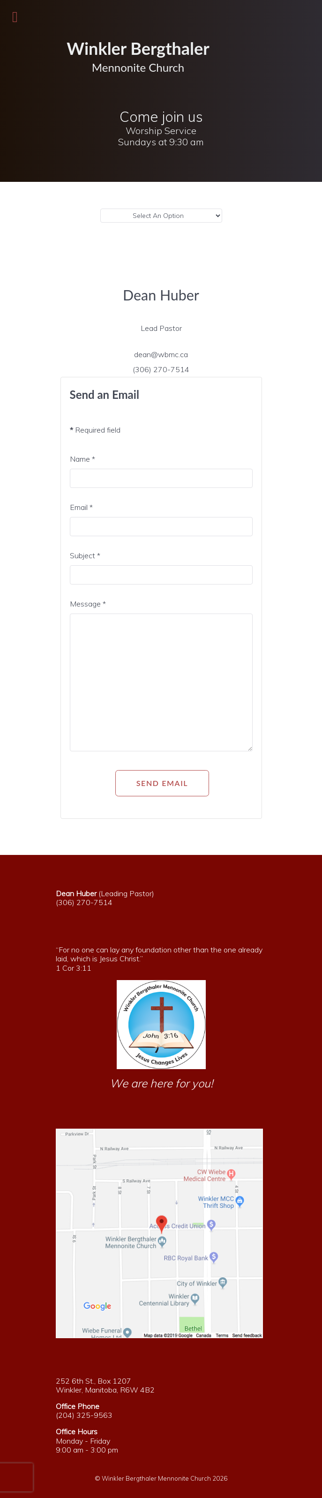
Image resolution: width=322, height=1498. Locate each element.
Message (88, 603)
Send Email (162, 783)
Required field (95, 429)
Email (81, 507)
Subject (85, 555)
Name (82, 459)
